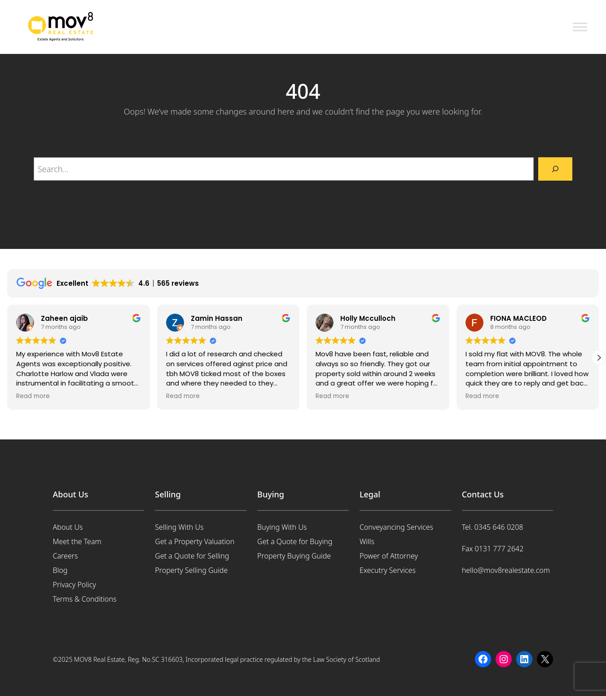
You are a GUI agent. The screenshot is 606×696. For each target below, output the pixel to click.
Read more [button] (33, 396)
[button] (599, 357)
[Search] (555, 169)
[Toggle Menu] (580, 26)
